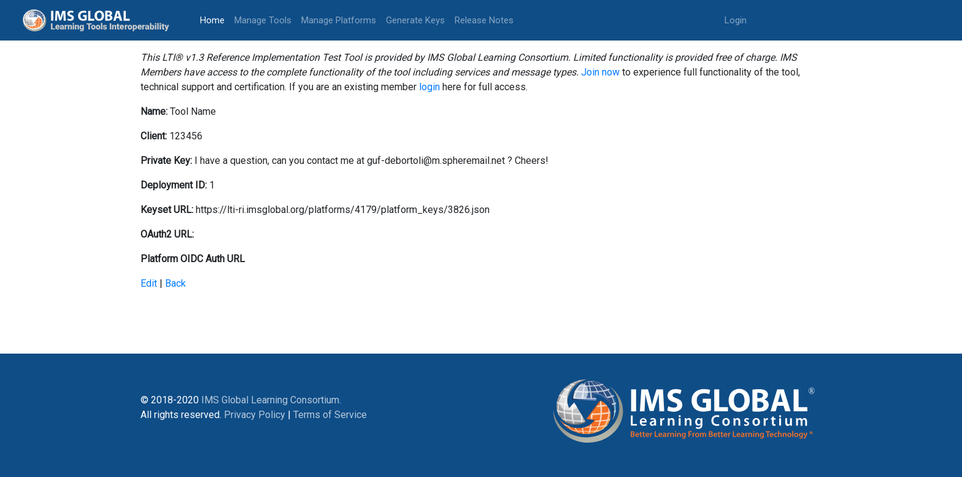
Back (175, 283)
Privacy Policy (254, 415)
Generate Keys (415, 20)
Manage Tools (262, 20)
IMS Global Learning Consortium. (271, 400)
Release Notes (484, 20)
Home (214, 19)
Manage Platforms (338, 20)
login (429, 87)
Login (736, 20)
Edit (148, 283)
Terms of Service (330, 415)
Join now (600, 72)
